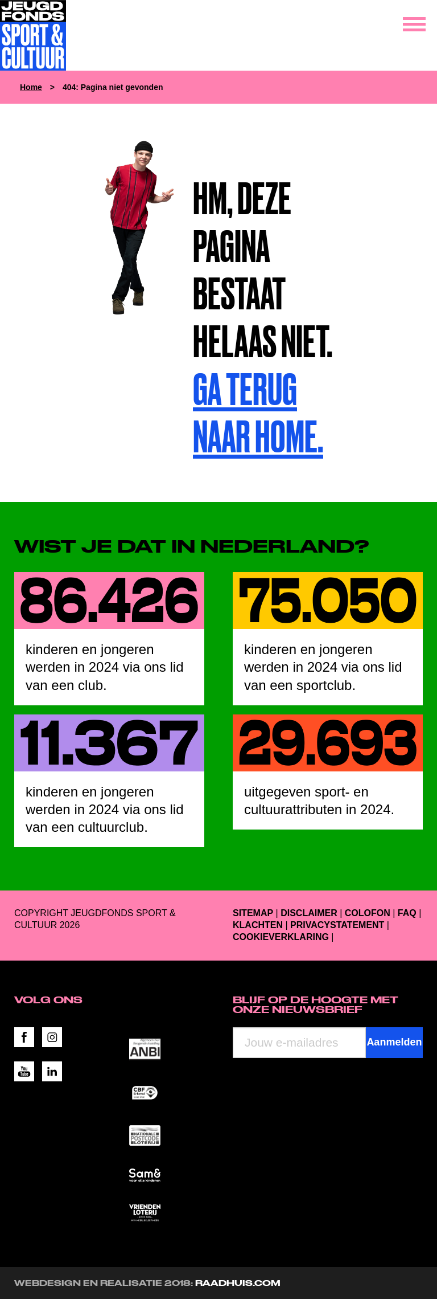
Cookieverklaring (281, 937)
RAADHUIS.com (238, 1283)
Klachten (258, 925)
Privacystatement (337, 925)
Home (31, 87)
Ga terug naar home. (258, 413)
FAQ (407, 913)
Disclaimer (309, 913)
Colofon (367, 913)
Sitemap (253, 913)
